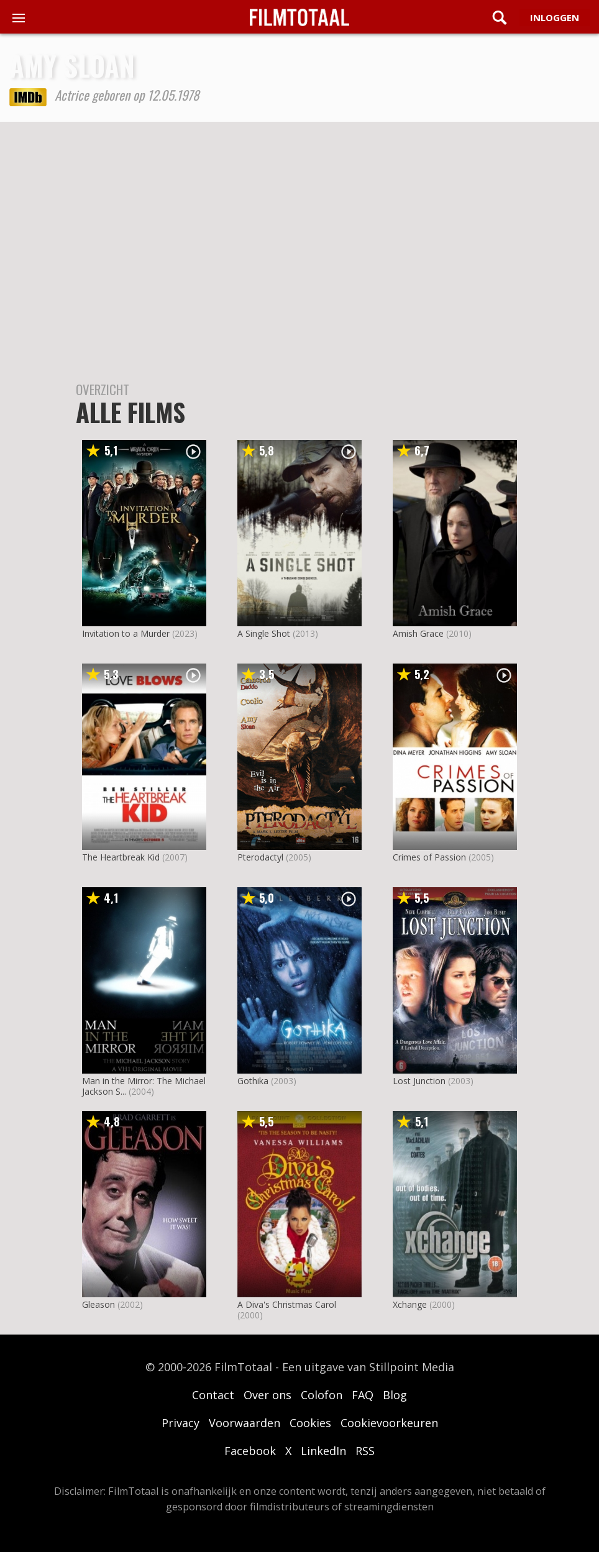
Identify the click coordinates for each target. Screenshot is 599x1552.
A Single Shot (263, 633)
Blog (395, 1394)
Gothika (252, 1081)
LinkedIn (323, 1450)
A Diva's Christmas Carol (286, 1304)
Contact (213, 1394)
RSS (365, 1450)
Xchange (410, 1304)
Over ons (267, 1394)
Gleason (98, 1304)
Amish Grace (418, 633)
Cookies (310, 1422)
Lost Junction (419, 1081)
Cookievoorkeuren (389, 1422)
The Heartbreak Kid (121, 857)
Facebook (250, 1450)
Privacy (180, 1422)
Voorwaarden (244, 1422)
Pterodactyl (260, 857)
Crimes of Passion (429, 857)
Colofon (321, 1394)
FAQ (362, 1394)
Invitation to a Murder (126, 633)
